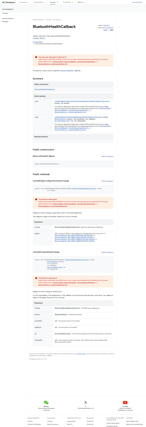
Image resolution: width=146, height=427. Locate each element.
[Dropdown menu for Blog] (85, 2)
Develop (48, 20)
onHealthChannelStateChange (65, 117)
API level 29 (110, 27)
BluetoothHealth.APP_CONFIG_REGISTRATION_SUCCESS (74, 235)
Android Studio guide (113, 423)
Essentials (23, 2)
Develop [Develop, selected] (53, 2)
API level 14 (106, 25)
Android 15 (90, 421)
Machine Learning (52, 424)
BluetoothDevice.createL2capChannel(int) (53, 64)
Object (42, 38)
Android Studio (137, 2)
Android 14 (90, 424)
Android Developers (38, 20)
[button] (12, 21)
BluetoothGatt (59, 61)
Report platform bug (132, 421)
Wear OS (69, 424)
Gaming (49, 421)
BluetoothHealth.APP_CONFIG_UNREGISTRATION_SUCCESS (75, 239)
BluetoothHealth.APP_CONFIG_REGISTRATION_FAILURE (73, 237)
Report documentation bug (134, 424)
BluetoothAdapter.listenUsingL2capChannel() (80, 61)
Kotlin (105, 30)
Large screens (71, 421)
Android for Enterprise (34, 424)
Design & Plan (38, 2)
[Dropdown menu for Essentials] (29, 2)
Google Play (67, 2)
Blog (81, 2)
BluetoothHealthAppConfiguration (97, 101)
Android (30, 421)
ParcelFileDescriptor (62, 121)
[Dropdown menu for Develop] (58, 2)
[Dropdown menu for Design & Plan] (45, 2)
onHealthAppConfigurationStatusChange (69, 101)
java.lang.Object (38, 42)
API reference (8, 9)
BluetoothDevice (60, 119)
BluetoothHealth (67, 71)
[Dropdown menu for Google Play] (73, 2)
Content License (81, 354)
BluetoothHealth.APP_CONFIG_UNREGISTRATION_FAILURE (74, 241)
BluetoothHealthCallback (44, 89)
